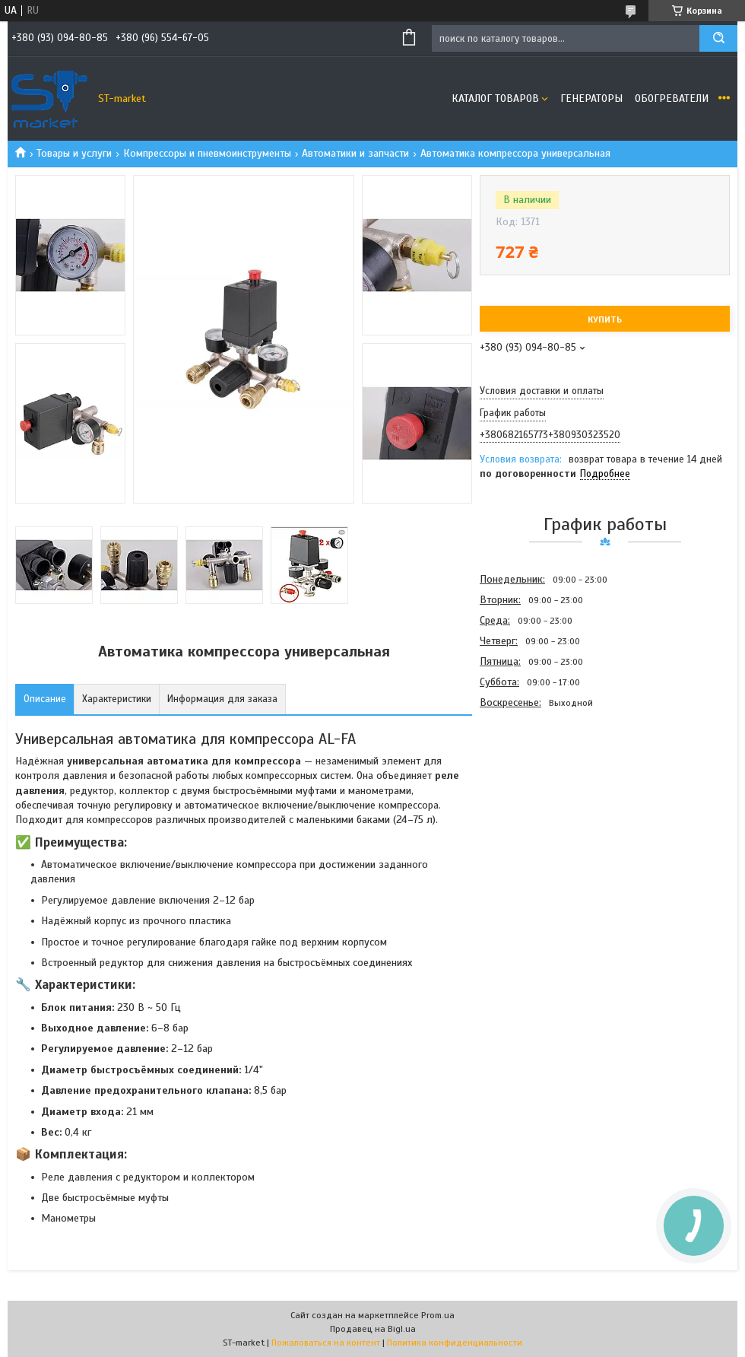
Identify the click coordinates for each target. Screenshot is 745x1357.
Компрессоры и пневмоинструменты (207, 153)
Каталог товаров (495, 98)
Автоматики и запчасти (355, 153)
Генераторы (591, 98)
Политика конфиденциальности (454, 1342)
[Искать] (718, 38)
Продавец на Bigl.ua (373, 1329)
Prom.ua (438, 1315)
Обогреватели (672, 98)
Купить (605, 319)
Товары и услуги (74, 153)
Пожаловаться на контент (325, 1342)
